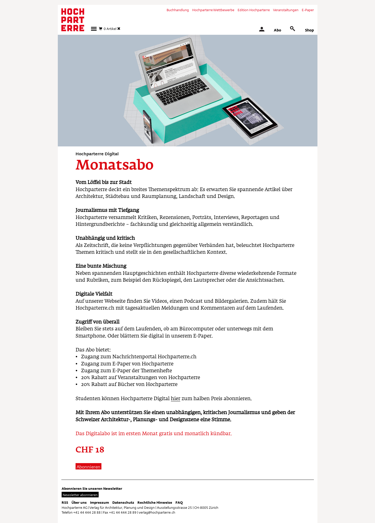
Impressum (99, 502)
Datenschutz (123, 502)
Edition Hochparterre (254, 10)
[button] (94, 29)
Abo (277, 30)
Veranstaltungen (285, 10)
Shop (309, 30)
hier (175, 398)
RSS (65, 502)
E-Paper (308, 10)
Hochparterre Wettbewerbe (213, 10)
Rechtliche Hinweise (154, 502)
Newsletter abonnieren (80, 495)
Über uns (79, 502)
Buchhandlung (178, 10)
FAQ (179, 502)
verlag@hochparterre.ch (157, 512)
